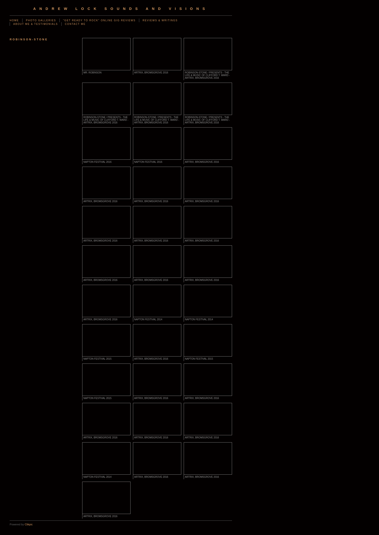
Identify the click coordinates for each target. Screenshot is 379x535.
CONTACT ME (75, 24)
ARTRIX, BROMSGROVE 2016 (151, 72)
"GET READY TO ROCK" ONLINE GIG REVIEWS (99, 20)
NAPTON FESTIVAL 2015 (97, 358)
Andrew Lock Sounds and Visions (120, 9)
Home (14, 20)
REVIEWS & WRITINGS (160, 20)
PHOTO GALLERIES (41, 20)
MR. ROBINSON (92, 72)
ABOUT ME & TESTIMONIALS (35, 24)
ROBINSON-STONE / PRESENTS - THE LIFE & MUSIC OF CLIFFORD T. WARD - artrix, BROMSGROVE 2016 (207, 75)
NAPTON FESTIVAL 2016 (97, 162)
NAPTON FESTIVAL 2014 (148, 319)
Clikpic (29, 524)
